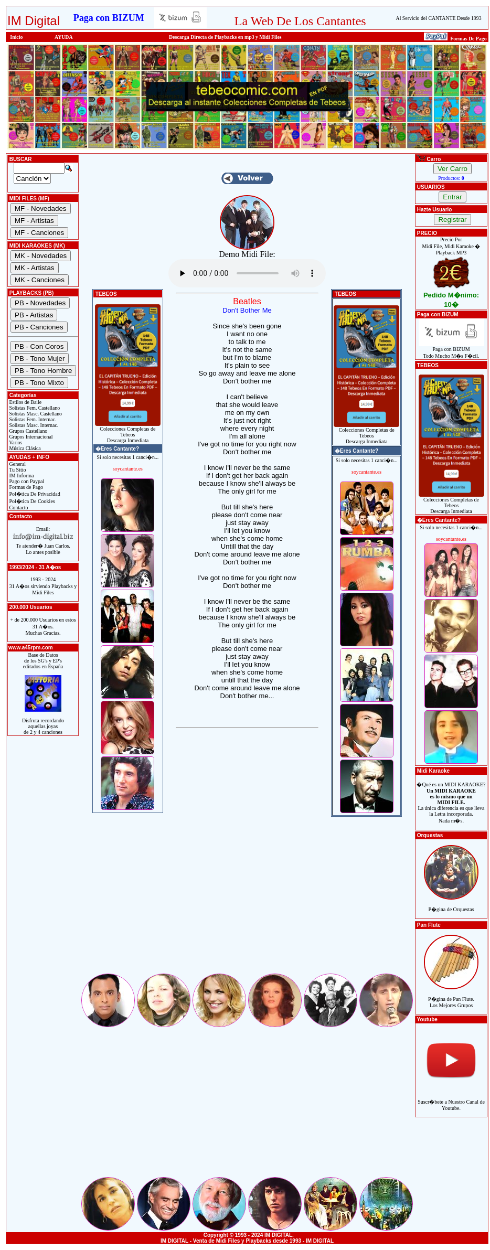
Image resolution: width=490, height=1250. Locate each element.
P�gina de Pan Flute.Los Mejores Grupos (451, 996)
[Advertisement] (247, 898)
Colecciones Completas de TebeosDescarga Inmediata (128, 432)
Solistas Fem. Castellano (34, 408)
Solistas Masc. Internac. (33, 425)
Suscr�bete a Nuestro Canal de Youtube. (451, 1099)
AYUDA (64, 37)
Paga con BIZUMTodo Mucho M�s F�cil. (451, 350)
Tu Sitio (17, 470)
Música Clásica (24, 448)
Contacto (18, 507)
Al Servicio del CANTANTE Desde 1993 (439, 18)
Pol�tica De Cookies (31, 501)
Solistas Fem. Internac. (32, 419)
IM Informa (21, 475)
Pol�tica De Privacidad (34, 494)
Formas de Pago (25, 487)
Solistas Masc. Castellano (35, 413)
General (17, 464)
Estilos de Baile (24, 402)
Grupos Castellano (27, 431)
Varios (15, 442)
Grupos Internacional (30, 437)
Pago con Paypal (26, 481)
